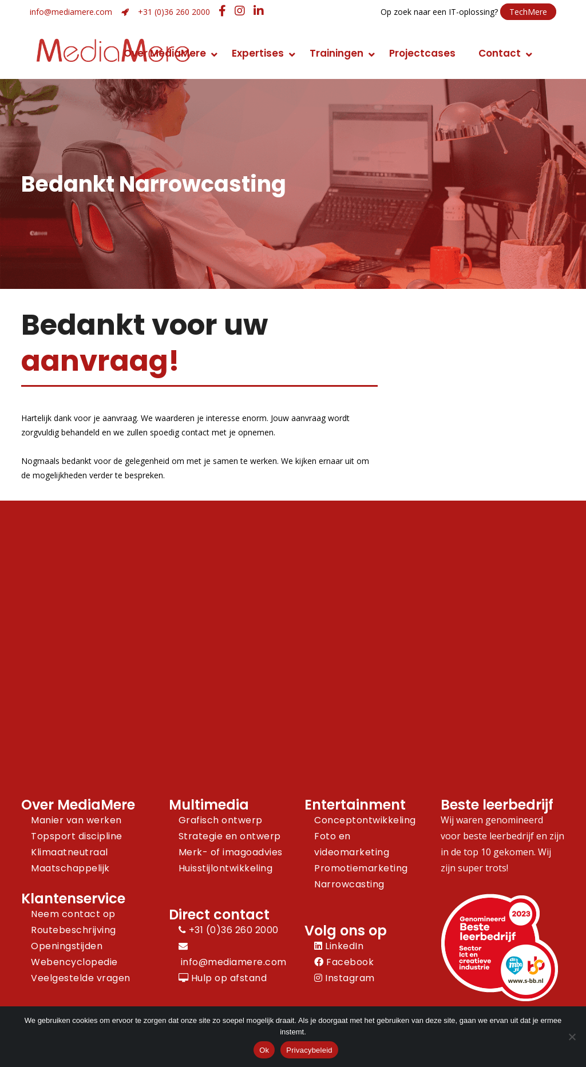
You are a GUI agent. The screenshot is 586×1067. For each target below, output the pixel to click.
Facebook (344, 962)
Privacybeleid (309, 1050)
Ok (264, 1050)
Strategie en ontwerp (230, 836)
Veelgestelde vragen (80, 978)
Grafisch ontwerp (221, 820)
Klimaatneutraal (69, 852)
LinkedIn (338, 946)
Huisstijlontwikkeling (226, 868)
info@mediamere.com (71, 11)
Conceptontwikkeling (365, 820)
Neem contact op (73, 914)
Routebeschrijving (73, 930)
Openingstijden (66, 946)
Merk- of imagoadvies (231, 852)
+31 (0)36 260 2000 (174, 11)
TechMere (528, 11)
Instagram (344, 978)
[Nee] (571, 1036)
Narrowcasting (349, 884)
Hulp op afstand (223, 978)
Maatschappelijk (70, 868)
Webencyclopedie (74, 962)
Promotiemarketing (361, 868)
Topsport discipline (76, 836)
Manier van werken (76, 820)
